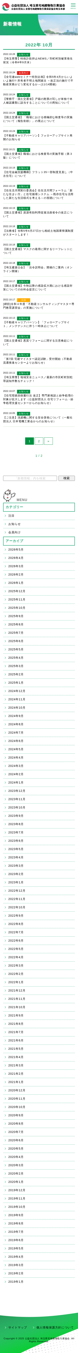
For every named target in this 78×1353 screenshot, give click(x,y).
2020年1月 (16, 1181)
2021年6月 (16, 1040)
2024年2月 (16, 774)
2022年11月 (17, 899)
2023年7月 (16, 832)
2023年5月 (16, 849)
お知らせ (23, 54)
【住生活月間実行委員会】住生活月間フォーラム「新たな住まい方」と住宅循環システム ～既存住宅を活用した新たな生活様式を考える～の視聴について (38, 194)
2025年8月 (16, 624)
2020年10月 (17, 1107)
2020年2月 (16, 1173)
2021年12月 (17, 990)
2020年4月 (16, 1157)
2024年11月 (17, 699)
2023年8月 (16, 824)
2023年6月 (16, 840)
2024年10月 (17, 707)
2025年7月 (16, 632)
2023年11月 (17, 799)
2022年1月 (16, 982)
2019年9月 (16, 1215)
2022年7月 (16, 932)
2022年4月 (16, 957)
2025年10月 (17, 607)
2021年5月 (16, 1048)
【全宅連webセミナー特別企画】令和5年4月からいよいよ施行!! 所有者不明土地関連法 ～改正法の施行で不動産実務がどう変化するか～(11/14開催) (38, 80)
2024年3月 (16, 765)
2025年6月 (16, 641)
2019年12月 (17, 1190)
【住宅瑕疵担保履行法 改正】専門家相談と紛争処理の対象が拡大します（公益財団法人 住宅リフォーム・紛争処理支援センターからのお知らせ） (38, 399)
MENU (22, 500)
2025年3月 (16, 666)
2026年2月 (16, 574)
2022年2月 (16, 973)
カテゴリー (15, 507)
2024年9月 (16, 716)
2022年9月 (16, 915)
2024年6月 (16, 741)
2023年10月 (17, 807)
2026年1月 (16, 582)
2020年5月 (16, 1148)
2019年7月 (16, 1231)
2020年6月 (16, 1140)
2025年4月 (16, 657)
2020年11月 (17, 1098)
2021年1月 (16, 1082)
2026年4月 (16, 558)
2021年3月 (16, 1065)
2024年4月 (16, 757)
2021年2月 (16, 1073)
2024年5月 (16, 749)
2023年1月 (16, 882)
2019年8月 (16, 1223)
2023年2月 (16, 874)
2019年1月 (16, 1281)
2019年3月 (16, 1265)
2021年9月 (16, 1015)
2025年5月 (16, 649)
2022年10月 (17, 907)
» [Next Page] (48, 441)
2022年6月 (16, 940)
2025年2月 (16, 674)
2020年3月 (16, 1165)
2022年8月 (16, 924)
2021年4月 (16, 1057)
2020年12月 (17, 1090)
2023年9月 (16, 815)
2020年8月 (16, 1123)
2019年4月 (16, 1256)
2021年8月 (16, 1023)
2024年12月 (17, 691)
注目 (23, 300)
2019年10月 (17, 1206)
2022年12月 (17, 890)
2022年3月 (16, 965)
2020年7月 (16, 1132)
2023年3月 (16, 865)
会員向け (23, 73)
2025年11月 (17, 599)
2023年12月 (17, 790)
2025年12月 (17, 591)
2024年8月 (16, 724)
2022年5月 (16, 949)
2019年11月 (17, 1198)
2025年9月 (16, 616)
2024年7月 (16, 732)
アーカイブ (15, 541)
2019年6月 (16, 1240)
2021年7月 (16, 1032)
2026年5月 (16, 549)
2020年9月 (16, 1115)
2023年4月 (16, 857)
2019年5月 (16, 1248)
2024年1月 (16, 782)
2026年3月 (16, 566)
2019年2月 (16, 1273)
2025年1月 (16, 682)
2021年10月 (17, 1007)
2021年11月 (17, 998)
